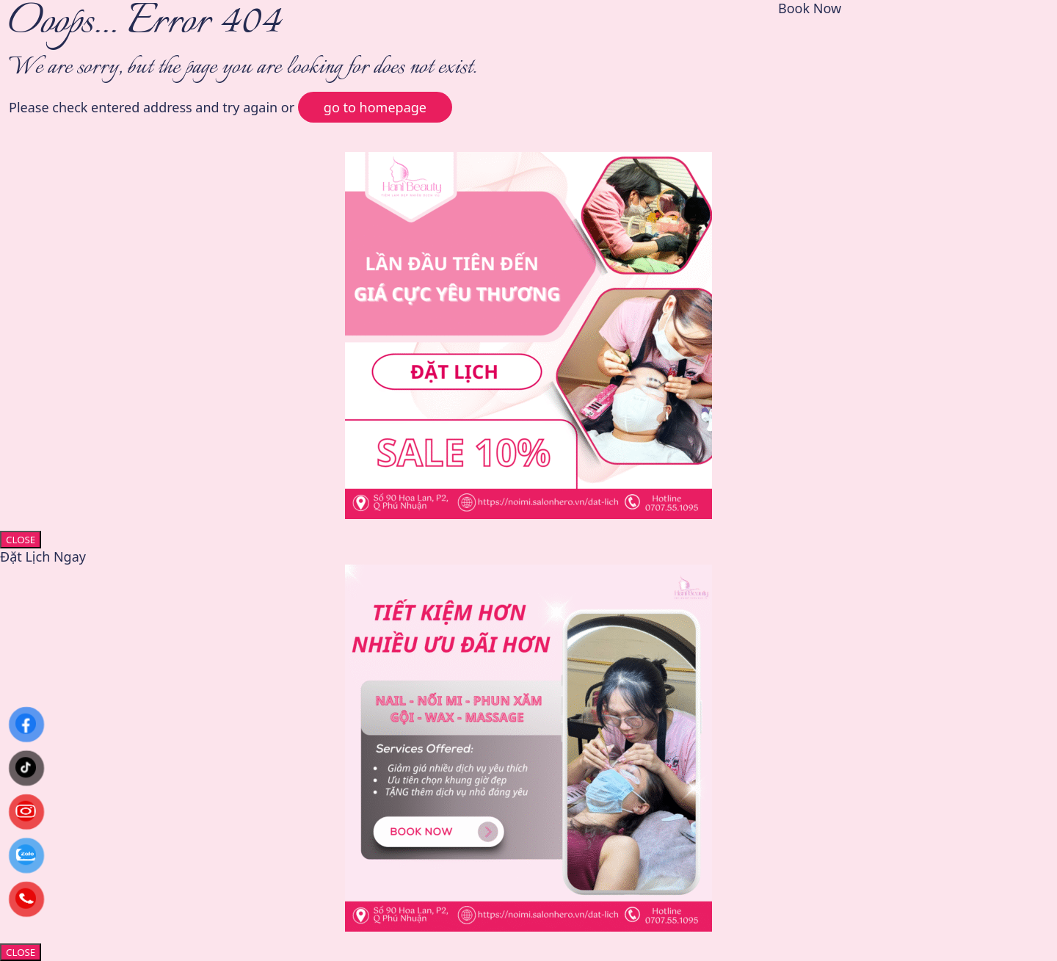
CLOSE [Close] (20, 539)
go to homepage (375, 107)
